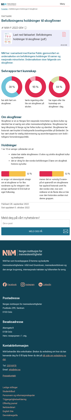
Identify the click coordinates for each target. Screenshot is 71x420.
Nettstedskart (9, 407)
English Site (8, 411)
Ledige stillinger (10, 387)
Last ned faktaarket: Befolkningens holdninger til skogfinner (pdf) (35, 40)
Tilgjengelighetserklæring (14, 399)
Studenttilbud (9, 391)
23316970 (11, 365)
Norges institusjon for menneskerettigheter (20, 4)
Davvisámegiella (10, 415)
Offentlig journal (10, 403)
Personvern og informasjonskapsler (19, 395)
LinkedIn (47, 284)
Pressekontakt (9, 375)
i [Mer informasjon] (25, 28)
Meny (62, 4)
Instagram (29, 284)
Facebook (12, 284)
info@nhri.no (14, 369)
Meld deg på (35, 231)
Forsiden (4, 9)
